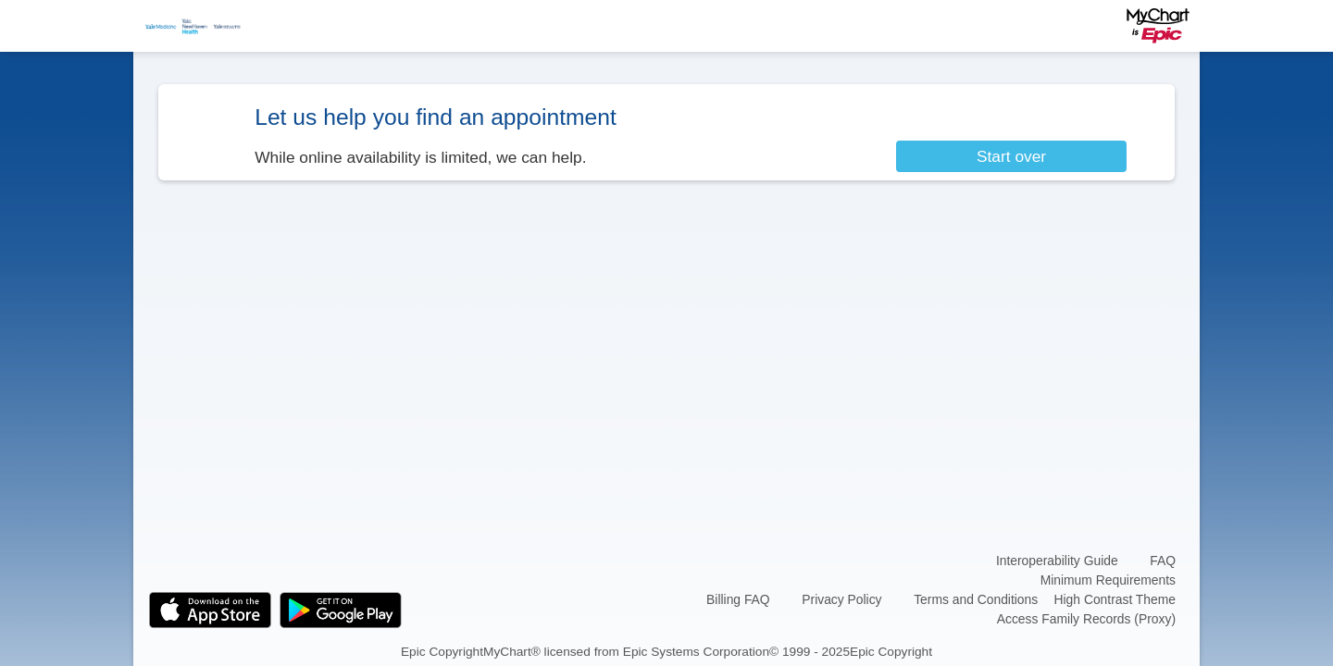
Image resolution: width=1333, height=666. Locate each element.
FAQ (1163, 560)
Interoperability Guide (1057, 560)
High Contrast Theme (1115, 599)
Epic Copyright (442, 651)
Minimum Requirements (1108, 580)
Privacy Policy (841, 599)
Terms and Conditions (976, 599)
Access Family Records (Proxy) (1086, 618)
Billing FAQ (738, 599)
